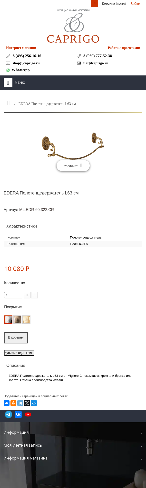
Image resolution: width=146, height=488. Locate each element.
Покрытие (13, 307)
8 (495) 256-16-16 (26, 56)
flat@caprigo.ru (95, 63)
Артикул (11, 210)
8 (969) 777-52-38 (97, 56)
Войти (135, 4)
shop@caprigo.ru (26, 63)
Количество (14, 283)
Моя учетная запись (23, 445)
